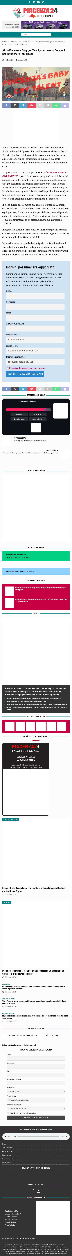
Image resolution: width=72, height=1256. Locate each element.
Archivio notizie (7, 1148)
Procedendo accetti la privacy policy (27, 367)
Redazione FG (22, 60)
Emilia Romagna (19, 419)
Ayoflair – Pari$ (52, 1035)
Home (4, 1144)
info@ (13, 1222)
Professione (11, 334)
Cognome (10, 301)
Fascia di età (12, 345)
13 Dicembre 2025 (10, 894)
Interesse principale (15, 356)
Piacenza (19, 414)
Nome (9, 290)
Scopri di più (10, 1225)
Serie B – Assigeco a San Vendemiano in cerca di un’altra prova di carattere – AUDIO (33, 699)
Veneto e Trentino (37, 419)
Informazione (6, 1155)
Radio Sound (19, 571)
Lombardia (37, 414)
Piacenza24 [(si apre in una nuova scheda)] (30, 571)
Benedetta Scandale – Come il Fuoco (23, 1035)
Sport (36, 613)
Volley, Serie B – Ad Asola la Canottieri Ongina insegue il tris (26, 701)
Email (8, 312)
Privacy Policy (49, 1253)
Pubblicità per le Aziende (10, 1159)
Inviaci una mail (30, 1045)
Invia (27, 557)
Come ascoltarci (7, 1151)
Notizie (14, 42)
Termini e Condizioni (60, 1253)
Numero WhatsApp (15, 323)
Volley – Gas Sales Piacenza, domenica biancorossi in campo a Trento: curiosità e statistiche (36, 704)
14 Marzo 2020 (9, 60)
